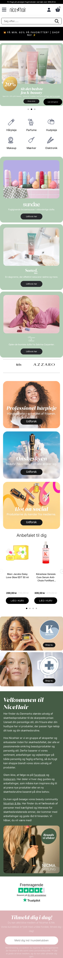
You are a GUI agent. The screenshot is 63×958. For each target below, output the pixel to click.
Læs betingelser (53, 102)
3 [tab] (33, 608)
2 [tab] (30, 608)
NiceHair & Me (12, 803)
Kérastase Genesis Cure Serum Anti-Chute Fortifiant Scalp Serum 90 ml (46, 577)
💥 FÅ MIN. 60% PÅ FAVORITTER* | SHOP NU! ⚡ (31, 33)
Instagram (9, 779)
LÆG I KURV (17, 600)
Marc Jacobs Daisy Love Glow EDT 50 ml (17, 576)
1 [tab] (27, 608)
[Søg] (31, 21)
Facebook (39, 774)
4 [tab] (37, 608)
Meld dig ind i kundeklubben (31, 940)
